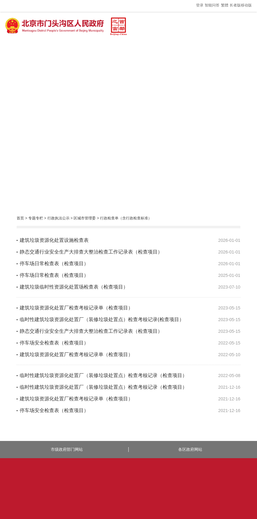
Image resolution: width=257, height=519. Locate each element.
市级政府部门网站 (67, 449)
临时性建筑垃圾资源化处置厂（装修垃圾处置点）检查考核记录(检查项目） (102, 319)
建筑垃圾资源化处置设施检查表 (54, 240)
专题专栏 (35, 218)
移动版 (246, 5)
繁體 (224, 5)
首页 (20, 218)
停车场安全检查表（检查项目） (54, 342)
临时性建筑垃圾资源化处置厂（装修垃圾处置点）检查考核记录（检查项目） (103, 375)
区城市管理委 (85, 218)
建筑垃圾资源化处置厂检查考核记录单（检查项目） (76, 307)
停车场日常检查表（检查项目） (54, 263)
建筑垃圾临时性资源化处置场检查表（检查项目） (74, 286)
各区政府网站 (190, 449)
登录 (199, 5)
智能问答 (212, 5)
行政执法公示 (58, 218)
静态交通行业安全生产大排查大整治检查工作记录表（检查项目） (91, 251)
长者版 (235, 5)
